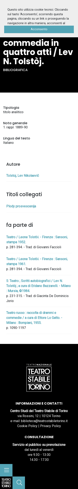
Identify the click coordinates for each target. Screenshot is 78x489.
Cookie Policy (27, 426)
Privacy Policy (50, 426)
